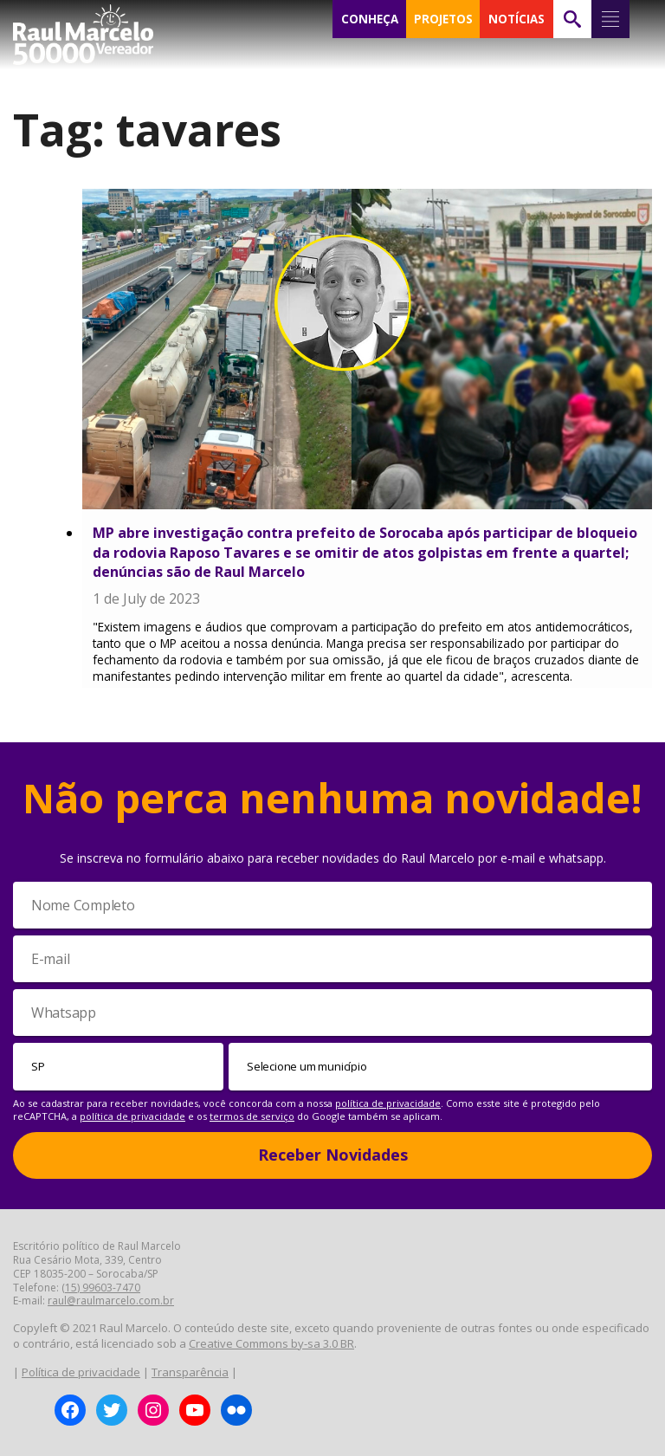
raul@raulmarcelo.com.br (111, 1300)
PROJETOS (443, 19)
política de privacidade (388, 1103)
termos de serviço (252, 1116)
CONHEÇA (369, 19)
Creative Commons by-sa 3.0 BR (271, 1343)
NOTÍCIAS (516, 19)
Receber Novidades (333, 1154)
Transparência (190, 1372)
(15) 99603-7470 (100, 1287)
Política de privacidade (81, 1372)
